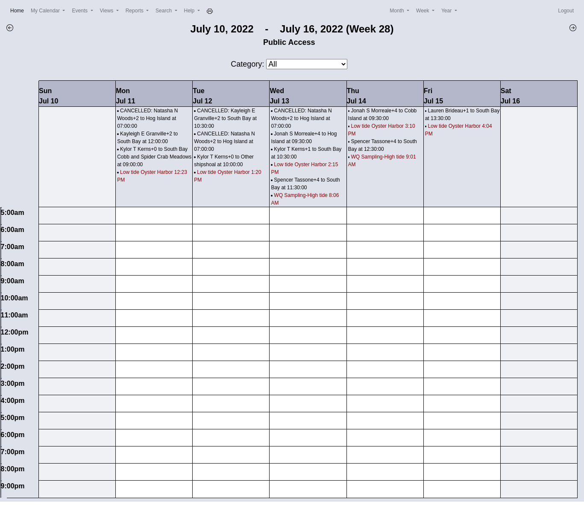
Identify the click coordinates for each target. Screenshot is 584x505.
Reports (135, 11)
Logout (566, 11)
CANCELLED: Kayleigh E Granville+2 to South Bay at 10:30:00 (225, 118)
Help (190, 11)
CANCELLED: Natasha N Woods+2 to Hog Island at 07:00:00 (147, 118)
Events (80, 11)
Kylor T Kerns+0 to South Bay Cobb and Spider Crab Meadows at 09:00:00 (154, 156)
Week (423, 11)
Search (164, 11)
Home (18, 10)
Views (107, 11)
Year (447, 11)
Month (397, 11)
